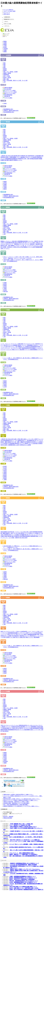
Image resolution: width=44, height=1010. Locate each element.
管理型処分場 (7, 534)
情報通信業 (6, 74)
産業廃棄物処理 (34, 346)
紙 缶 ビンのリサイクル (29, 245)
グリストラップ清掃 (16, 343)
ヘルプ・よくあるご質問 (9, 11)
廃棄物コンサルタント (6, 241)
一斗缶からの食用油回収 (21, 631)
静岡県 (5, 476)
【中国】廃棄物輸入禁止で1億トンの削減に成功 (21, 823)
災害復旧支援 (14, 726)
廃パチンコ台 (28, 725)
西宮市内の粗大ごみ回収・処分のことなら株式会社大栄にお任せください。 (22, 798)
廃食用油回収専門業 (27, 348)
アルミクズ (40, 439)
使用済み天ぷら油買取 (25, 444)
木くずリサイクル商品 (27, 728)
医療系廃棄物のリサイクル (36, 349)
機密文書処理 (10, 160)
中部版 (5, 42)
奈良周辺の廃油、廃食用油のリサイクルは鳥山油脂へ (16, 803)
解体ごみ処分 (16, 444)
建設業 (5, 68)
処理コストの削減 (37, 442)
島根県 (5, 382)
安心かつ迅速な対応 (20, 637)
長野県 (5, 473)
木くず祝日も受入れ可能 (17, 247)
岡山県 (5, 383)
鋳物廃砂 (15, 345)
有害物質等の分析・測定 (24, 158)
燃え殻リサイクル (8, 345)
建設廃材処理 (36, 728)
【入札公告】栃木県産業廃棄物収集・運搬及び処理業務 (23, 864)
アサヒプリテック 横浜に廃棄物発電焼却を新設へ (22, 853)
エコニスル (9, 349)
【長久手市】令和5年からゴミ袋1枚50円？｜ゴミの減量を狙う (24, 839)
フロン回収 (12, 637)
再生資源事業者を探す (8, 112)
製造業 (5, 70)
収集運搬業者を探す (8, 109)
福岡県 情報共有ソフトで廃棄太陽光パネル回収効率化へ (23, 854)
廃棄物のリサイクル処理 (29, 247)
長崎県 (5, 755)
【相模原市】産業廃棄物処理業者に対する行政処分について (24, 863)
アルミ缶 (15, 533)
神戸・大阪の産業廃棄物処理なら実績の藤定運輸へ (15, 804)
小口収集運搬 (37, 155)
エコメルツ (3, 244)
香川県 (5, 670)
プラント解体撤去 (20, 157)
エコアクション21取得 (10, 90)
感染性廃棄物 (4, 531)
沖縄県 (5, 762)
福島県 (5, 189)
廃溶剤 (19, 345)
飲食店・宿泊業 (7, 77)
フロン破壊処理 (26, 346)
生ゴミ (12, 440)
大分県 (5, 758)
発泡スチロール (11, 634)
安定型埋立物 (10, 531)
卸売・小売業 (6, 76)
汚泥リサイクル (28, 242)
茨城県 (5, 282)
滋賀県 (5, 571)
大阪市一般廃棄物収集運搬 (29, 634)
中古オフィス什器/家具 (31, 157)
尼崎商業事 (33, 536)
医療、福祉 (6, 79)
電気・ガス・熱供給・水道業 (10, 71)
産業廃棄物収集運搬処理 (11, 158)
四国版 (5, 51)
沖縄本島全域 (22, 725)
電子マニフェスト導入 (10, 93)
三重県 (5, 479)
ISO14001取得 (8, 89)
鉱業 (4, 67)
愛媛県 (5, 671)
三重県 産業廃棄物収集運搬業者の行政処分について (22, 876)
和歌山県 (5, 579)
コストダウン (6, 248)
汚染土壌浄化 (21, 533)
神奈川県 (5, 291)
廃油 (27, 637)
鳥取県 (5, 381)
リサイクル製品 (8, 97)
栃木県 (5, 284)
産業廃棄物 (20, 241)
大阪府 (5, 574)
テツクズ (27, 533)
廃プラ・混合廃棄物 (27, 440)
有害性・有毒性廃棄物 (10, 157)
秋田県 (5, 186)
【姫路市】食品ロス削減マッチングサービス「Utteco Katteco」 (24, 869)
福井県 (5, 470)
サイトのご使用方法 (8, 9)
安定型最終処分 (15, 635)
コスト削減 (11, 537)
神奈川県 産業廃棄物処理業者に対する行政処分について (23, 880)
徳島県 (5, 668)
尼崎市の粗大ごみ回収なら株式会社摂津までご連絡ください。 (18, 794)
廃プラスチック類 (12, 346)
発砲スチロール (16, 349)
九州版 (5, 45)
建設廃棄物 (36, 637)
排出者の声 (7, 96)
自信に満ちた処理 (27, 531)
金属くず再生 (35, 242)
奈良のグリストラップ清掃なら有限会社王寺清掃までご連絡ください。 (20, 800)
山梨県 (5, 472)
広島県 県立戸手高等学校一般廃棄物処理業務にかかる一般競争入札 (26, 889)
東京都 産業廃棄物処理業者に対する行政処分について (23, 878)
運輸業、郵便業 (7, 73)
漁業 (4, 65)
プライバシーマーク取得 (11, 92)
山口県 (5, 386)
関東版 (5, 41)
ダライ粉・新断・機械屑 (18, 442)
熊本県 (5, 757)
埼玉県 (5, 287)
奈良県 (5, 577)
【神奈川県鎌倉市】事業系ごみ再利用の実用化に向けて (23, 826)
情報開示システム (17, 160)
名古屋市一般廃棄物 (8, 444)
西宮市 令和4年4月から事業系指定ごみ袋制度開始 (22, 879)
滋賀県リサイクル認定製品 (31, 443)
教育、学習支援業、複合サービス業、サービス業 (15, 80)
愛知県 (5, 478)
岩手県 (5, 183)
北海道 (5, 103)
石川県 (5, 469)
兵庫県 (5, 576)
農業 (4, 63)
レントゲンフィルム (13, 725)
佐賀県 (5, 754)
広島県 (5, 385)
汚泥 (34, 345)
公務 (4, 82)
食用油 (5, 443)
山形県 (5, 187)
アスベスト (27, 244)
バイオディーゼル (18, 531)
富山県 (5, 467)
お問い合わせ (6, 14)
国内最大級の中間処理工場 (20, 155)
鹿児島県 (5, 761)
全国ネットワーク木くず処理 (30, 439)
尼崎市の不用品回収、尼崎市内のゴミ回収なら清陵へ (16, 801)
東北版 (5, 47)
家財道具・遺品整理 (35, 244)
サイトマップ (6, 12)
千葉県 (5, 288)
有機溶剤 (20, 346)
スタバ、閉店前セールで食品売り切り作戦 (19, 825)
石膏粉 (5, 536)
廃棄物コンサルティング (17, 245)
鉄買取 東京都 (7, 247)
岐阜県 (5, 475)
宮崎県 (5, 760)
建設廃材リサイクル (28, 241)
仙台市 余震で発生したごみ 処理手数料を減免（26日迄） (24, 888)
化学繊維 (22, 534)
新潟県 (5, 466)
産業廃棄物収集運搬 (13, 633)
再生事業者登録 (8, 94)
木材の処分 (14, 241)
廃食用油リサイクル (19, 244)
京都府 (5, 573)
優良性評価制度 (8, 87)
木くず (40, 242)
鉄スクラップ (10, 244)
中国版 (5, 50)
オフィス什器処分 (15, 534)
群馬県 (5, 285)
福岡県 (5, 752)
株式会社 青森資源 (8, 816)
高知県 (5, 673)
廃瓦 (22, 439)
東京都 (5, 290)
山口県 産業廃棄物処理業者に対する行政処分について (23, 882)
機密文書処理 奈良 (8, 533)
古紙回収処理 (30, 155)
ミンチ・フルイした (5, 343)
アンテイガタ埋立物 (34, 633)
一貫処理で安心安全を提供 (7, 155)
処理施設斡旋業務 (34, 158)
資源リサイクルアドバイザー (28, 343)
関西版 (5, 44)
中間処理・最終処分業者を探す (11, 110)
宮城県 (5, 184)
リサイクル (4, 633)
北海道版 (5, 48)
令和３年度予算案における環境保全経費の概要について (23, 886)
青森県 (5, 181)
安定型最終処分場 (28, 442)
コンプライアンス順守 (16, 348)
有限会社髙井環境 (7, 818)
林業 (4, 64)
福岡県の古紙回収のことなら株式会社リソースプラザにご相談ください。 (21, 806)
